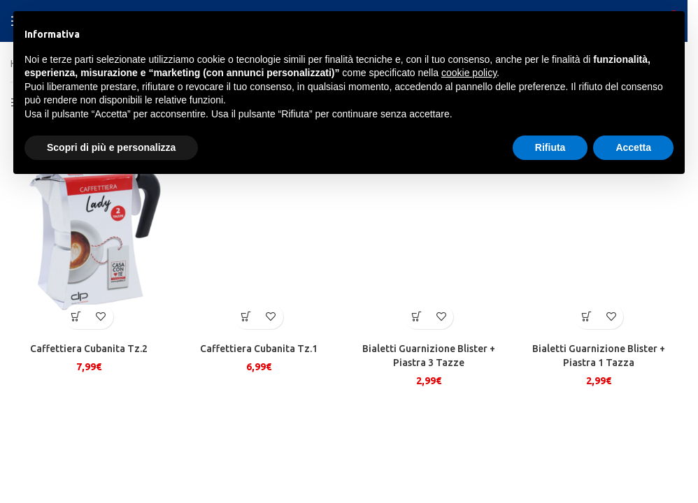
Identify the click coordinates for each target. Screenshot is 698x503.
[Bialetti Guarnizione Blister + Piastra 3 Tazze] (429, 231)
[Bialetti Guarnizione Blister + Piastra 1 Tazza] (599, 231)
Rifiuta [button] (550, 147)
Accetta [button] (633, 147)
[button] (76, 316)
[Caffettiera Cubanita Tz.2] (88, 231)
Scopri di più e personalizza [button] (111, 147)
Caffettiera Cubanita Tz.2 (89, 347)
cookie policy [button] (469, 72)
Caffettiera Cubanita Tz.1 (259, 347)
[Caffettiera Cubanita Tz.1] (258, 231)
